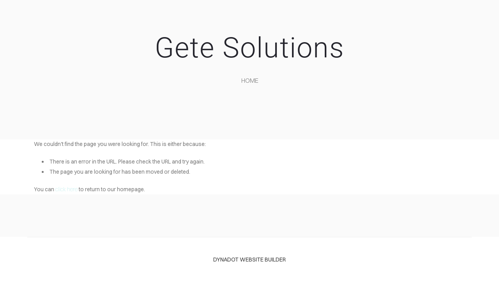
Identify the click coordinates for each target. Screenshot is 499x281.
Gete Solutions (249, 47)
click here (66, 189)
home (249, 80)
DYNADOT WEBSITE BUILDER (249, 259)
